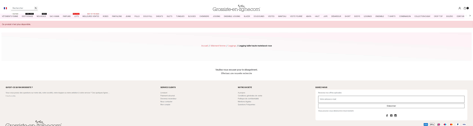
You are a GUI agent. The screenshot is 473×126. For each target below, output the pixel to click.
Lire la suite (10, 96)
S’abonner (391, 106)
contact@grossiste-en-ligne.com (24, 103)
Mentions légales (244, 102)
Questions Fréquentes (246, 105)
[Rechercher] (24, 8)
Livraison (163, 93)
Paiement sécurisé (167, 96)
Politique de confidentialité (248, 99)
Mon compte (165, 105)
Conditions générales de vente (250, 96)
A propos (241, 93)
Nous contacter (166, 102)
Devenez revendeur (168, 99)
